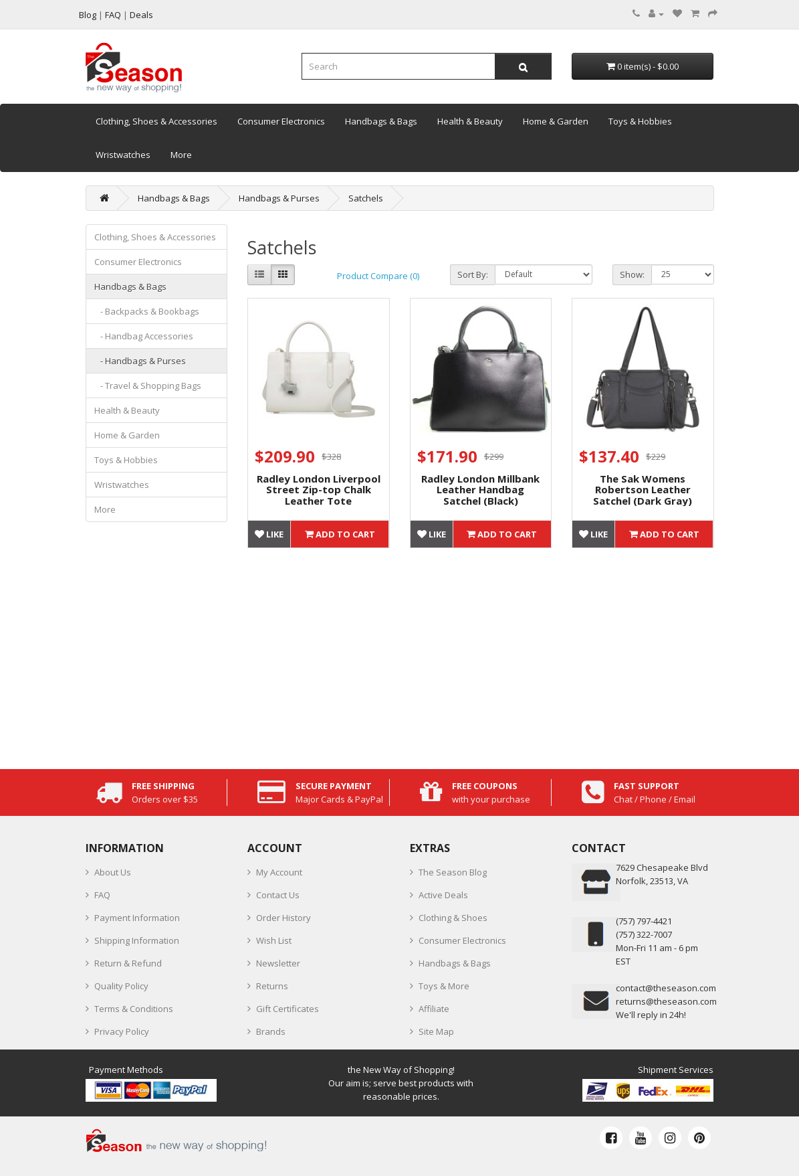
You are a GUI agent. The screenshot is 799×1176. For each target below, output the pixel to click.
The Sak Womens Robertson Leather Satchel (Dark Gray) (642, 489)
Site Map (436, 1031)
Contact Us (278, 895)
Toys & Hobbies (640, 121)
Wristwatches (123, 155)
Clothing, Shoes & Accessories (156, 121)
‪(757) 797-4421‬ (644, 921)
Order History (283, 918)
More (181, 155)
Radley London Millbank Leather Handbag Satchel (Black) (480, 489)
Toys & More (444, 986)
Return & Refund (128, 963)
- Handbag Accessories (143, 336)
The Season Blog (453, 872)
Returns (272, 986)
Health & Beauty (470, 121)
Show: (632, 274)
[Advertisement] (480, 655)
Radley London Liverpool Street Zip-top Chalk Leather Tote (318, 489)
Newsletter (278, 963)
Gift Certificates (287, 1009)
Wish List (274, 940)
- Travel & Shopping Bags (147, 386)
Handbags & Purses (279, 198)
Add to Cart (340, 534)
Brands (271, 1031)
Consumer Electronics (281, 121)
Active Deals (443, 895)
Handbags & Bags (381, 121)
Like (269, 534)
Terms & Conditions (133, 1009)
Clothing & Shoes (453, 918)
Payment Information (137, 918)
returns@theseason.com (666, 1001)
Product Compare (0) (378, 276)
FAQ (102, 895)
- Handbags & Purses (140, 361)
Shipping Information (136, 940)
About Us (112, 872)
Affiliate (434, 1009)
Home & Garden (555, 121)
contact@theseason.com (666, 988)
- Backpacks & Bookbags (146, 311)
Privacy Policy (121, 1031)
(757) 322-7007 (644, 934)
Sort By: (472, 274)
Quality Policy (121, 986)
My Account (279, 872)
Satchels (365, 198)
